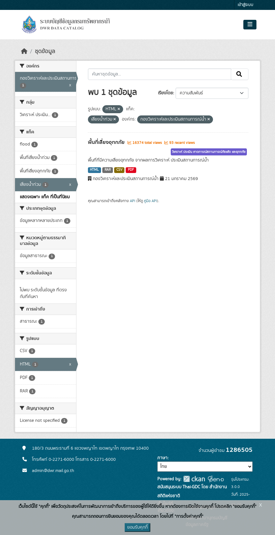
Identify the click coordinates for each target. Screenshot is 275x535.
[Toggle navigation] (249, 24)
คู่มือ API (150, 201)
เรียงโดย (165, 93)
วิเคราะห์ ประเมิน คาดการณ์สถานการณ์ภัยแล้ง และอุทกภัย (209, 152)
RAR (108, 169)
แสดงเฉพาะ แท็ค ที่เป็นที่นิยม (45, 197)
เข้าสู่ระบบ (245, 5)
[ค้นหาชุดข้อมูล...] (160, 74)
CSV (119, 169)
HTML (94, 169)
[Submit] (239, 74)
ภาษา (162, 458)
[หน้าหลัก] (24, 51)
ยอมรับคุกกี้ (137, 527)
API (132, 201)
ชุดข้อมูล (45, 51)
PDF (131, 169)
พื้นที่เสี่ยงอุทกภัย (107, 142)
